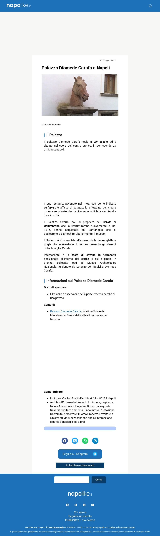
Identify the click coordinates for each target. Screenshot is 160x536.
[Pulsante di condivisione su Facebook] (65, 441)
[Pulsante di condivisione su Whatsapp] (85, 441)
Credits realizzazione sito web (122, 527)
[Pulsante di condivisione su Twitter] (75, 441)
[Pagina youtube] (93, 505)
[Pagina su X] (84, 505)
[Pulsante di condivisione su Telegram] (95, 441)
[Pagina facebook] (67, 505)
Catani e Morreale (56, 527)
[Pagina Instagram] (76, 505)
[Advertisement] (80, 33)
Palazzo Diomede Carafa (65, 311)
